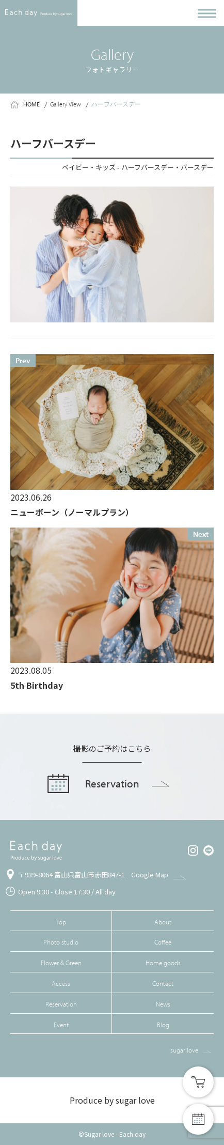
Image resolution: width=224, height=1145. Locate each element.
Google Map (149, 874)
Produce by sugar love (112, 1100)
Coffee (162, 942)
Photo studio (60, 942)
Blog (163, 1024)
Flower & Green (61, 962)
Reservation (61, 1004)
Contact (162, 983)
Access (61, 983)
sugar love (184, 1050)
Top (61, 922)
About (162, 922)
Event (61, 1024)
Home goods (163, 962)
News (163, 1004)
